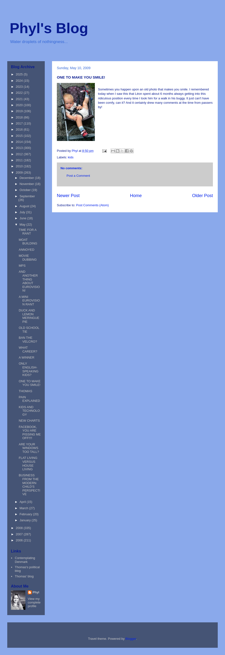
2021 (20, 99)
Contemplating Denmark (25, 560)
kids (71, 157)
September (27, 196)
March (24, 508)
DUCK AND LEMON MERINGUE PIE (29, 316)
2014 (20, 142)
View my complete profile (34, 602)
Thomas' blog (24, 576)
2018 (20, 117)
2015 (20, 136)
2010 (20, 166)
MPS (22, 265)
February (26, 514)
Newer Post (68, 195)
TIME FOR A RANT (27, 232)
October (26, 190)
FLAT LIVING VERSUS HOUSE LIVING (28, 463)
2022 (20, 93)
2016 (20, 129)
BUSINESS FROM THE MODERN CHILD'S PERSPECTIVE (29, 484)
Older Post (202, 195)
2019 (20, 111)
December (27, 178)
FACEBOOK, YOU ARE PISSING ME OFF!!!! (30, 432)
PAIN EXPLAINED (29, 399)
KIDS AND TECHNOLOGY (29, 410)
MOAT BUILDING (28, 241)
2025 (20, 74)
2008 (20, 528)
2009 (20, 172)
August (25, 206)
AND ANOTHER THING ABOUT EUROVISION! (29, 281)
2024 (20, 80)
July (23, 212)
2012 (20, 154)
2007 (20, 534)
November (27, 184)
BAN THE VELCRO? (28, 339)
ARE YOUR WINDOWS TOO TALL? (29, 448)
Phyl (36, 592)
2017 (20, 123)
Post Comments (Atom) (92, 205)
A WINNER (26, 357)
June (23, 218)
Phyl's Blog (49, 28)
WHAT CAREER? (28, 349)
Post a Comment (78, 175)
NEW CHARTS (29, 420)
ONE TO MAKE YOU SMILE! (29, 383)
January (26, 520)
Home (136, 195)
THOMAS (25, 391)
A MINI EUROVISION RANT (29, 300)
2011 (20, 160)
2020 (20, 105)
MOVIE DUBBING (28, 257)
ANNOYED (26, 249)
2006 (20, 540)
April (23, 502)
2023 (20, 86)
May (23, 224)
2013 (20, 148)
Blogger (131, 638)
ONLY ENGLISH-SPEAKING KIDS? (28, 369)
